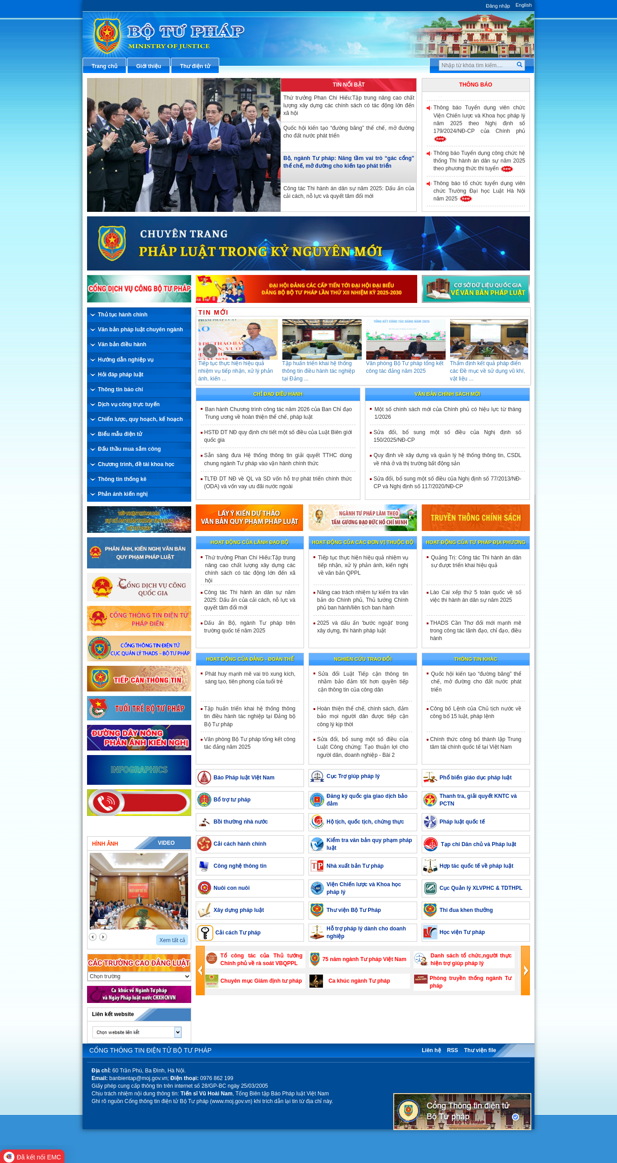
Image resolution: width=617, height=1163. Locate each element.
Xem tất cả (172, 940)
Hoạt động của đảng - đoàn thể (250, 659)
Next (516, 351)
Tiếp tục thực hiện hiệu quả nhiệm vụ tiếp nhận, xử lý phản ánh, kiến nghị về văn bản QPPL (363, 565)
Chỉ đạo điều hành (278, 394)
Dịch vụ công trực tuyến (129, 404)
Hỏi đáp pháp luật (120, 374)
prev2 (92, 937)
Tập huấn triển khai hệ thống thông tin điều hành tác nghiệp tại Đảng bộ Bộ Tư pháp (250, 716)
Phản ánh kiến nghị (122, 494)
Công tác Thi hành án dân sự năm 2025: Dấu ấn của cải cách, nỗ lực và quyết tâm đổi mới (348, 192)
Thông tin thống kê (122, 479)
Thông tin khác (475, 659)
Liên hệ (431, 1050)
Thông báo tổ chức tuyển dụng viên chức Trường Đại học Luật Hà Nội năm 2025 (479, 194)
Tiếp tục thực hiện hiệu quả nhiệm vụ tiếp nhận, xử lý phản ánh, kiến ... (244, 371)
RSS (452, 1050)
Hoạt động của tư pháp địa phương (475, 542)
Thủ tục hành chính (122, 314)
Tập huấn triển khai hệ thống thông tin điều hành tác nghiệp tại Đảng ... (326, 371)
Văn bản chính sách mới (447, 394)
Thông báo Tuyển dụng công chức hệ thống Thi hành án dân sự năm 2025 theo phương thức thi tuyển (479, 164)
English (524, 5)
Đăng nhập (498, 6)
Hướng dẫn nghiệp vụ (125, 360)
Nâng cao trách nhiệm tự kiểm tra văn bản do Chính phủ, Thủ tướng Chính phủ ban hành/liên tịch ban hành (363, 600)
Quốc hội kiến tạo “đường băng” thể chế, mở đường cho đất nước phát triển (348, 132)
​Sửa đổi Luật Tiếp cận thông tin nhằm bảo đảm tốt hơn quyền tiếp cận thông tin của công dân (363, 681)
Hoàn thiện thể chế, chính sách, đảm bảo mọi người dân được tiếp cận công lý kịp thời (363, 716)
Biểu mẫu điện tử (120, 434)
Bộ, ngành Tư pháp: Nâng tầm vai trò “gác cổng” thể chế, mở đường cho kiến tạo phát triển (348, 162)
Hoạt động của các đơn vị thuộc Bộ (363, 542)
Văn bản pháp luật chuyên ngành (140, 329)
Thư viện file (480, 1050)
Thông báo (475, 85)
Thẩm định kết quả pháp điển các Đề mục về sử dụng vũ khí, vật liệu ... (496, 371)
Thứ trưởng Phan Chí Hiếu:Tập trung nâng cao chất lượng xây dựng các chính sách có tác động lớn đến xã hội (348, 105)
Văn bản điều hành (122, 344)
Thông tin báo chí (120, 389)
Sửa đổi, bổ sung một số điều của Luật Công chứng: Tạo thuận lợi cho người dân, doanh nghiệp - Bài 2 (363, 747)
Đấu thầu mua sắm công (129, 449)
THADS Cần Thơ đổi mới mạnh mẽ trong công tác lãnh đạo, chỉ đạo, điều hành (476, 630)
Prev (210, 351)
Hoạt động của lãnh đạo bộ (250, 542)
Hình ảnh (105, 844)
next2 (103, 937)
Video (166, 843)
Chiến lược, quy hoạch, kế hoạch (140, 419)
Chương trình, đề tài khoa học (136, 464)
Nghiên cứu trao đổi (362, 659)
